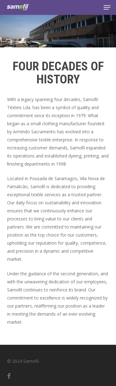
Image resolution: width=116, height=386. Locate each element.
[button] (107, 7)
